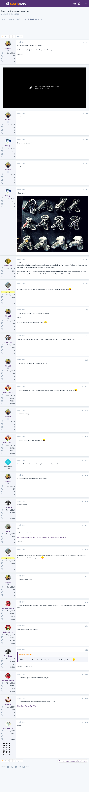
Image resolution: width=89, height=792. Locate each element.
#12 (86, 410)
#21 (86, 626)
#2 (87, 114)
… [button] (11, 36)
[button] (3, 4)
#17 (86, 525)
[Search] (86, 4)
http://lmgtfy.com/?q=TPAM (27, 706)
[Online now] (8, 390)
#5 (87, 190)
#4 (87, 163)
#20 (86, 602)
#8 (87, 310)
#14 (86, 460)
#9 (87, 336)
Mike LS (5, 14)
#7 (87, 283)
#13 (86, 437)
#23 (86, 674)
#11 (86, 387)
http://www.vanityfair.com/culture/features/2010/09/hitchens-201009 (42, 537)
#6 (87, 260)
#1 (87, 42)
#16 (86, 501)
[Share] (83, 42)
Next (19, 37)
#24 (86, 698)
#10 (86, 360)
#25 (86, 722)
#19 (86, 576)
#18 (86, 550)
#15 (86, 475)
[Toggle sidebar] (83, 4)
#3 (87, 140)
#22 (86, 650)
